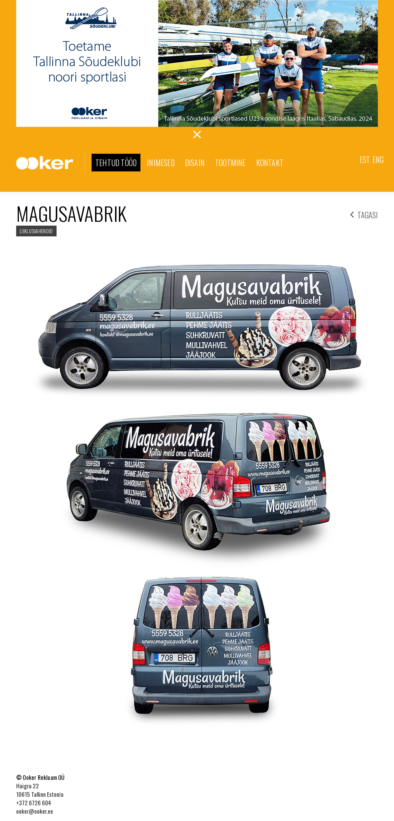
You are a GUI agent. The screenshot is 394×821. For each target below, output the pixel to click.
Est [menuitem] (365, 159)
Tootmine (230, 162)
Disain (195, 162)
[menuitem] (365, 159)
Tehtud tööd (116, 162)
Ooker (50, 163)
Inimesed (161, 162)
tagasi (364, 213)
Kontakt (270, 162)
